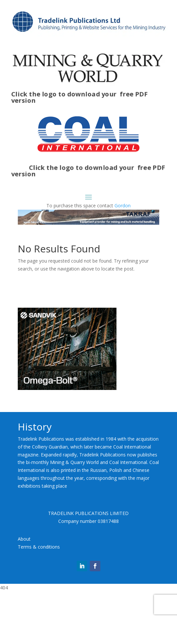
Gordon (122, 205)
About (24, 539)
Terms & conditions (39, 547)
